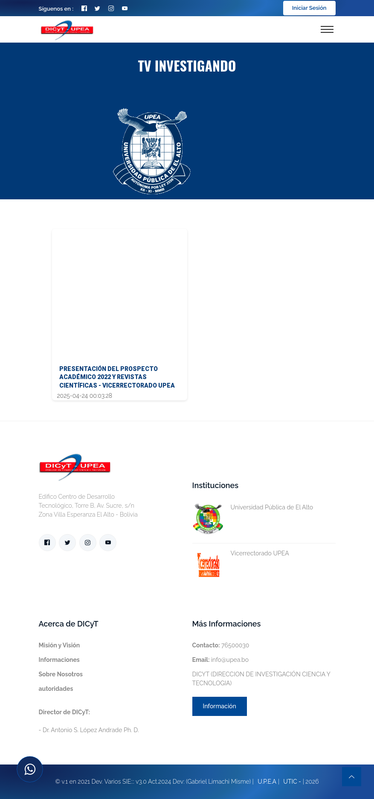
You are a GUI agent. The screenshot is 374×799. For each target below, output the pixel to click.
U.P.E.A (267, 781)
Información (219, 706)
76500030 (220, 645)
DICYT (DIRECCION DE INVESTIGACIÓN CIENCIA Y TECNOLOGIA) (261, 679)
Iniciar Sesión (309, 8)
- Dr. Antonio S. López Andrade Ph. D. (89, 721)
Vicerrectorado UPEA (240, 553)
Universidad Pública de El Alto (252, 507)
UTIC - (292, 781)
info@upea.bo (220, 659)
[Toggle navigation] (327, 29)
